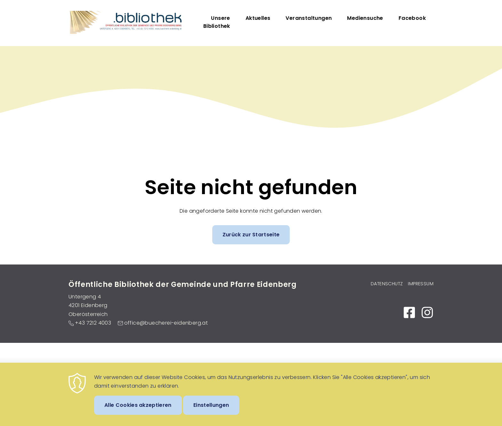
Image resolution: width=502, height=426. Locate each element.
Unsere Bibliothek (216, 22)
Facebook (412, 18)
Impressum (420, 283)
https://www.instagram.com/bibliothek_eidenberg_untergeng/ (427, 312)
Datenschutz (387, 283)
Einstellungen (211, 410)
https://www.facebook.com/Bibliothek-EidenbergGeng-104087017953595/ (409, 312)
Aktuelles (258, 18)
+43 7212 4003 (93, 323)
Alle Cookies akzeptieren (138, 410)
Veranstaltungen (309, 18)
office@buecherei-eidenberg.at (166, 323)
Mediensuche (365, 18)
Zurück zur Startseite (251, 234)
